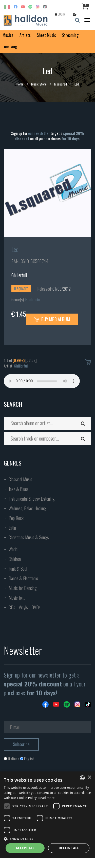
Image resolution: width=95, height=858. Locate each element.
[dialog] (47, 814)
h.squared (60, 84)
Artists (25, 35)
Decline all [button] (69, 848)
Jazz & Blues (19, 489)
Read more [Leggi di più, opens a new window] (47, 798)
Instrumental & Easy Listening (32, 498)
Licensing (10, 47)
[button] (47, 838)
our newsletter (39, 133)
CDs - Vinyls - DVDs (25, 607)
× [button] (89, 777)
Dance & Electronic (23, 578)
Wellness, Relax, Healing (27, 508)
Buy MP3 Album (52, 319)
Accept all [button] (25, 848)
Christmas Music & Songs (29, 537)
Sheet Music (46, 35)
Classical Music (20, 479)
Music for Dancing (23, 588)
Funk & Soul (18, 568)
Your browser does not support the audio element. (42, 381)
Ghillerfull (19, 275)
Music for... (17, 597)
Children (15, 559)
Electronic (32, 300)
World (13, 549)
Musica (8, 35)
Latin (12, 527)
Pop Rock (16, 518)
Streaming (70, 35)
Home (20, 84)
